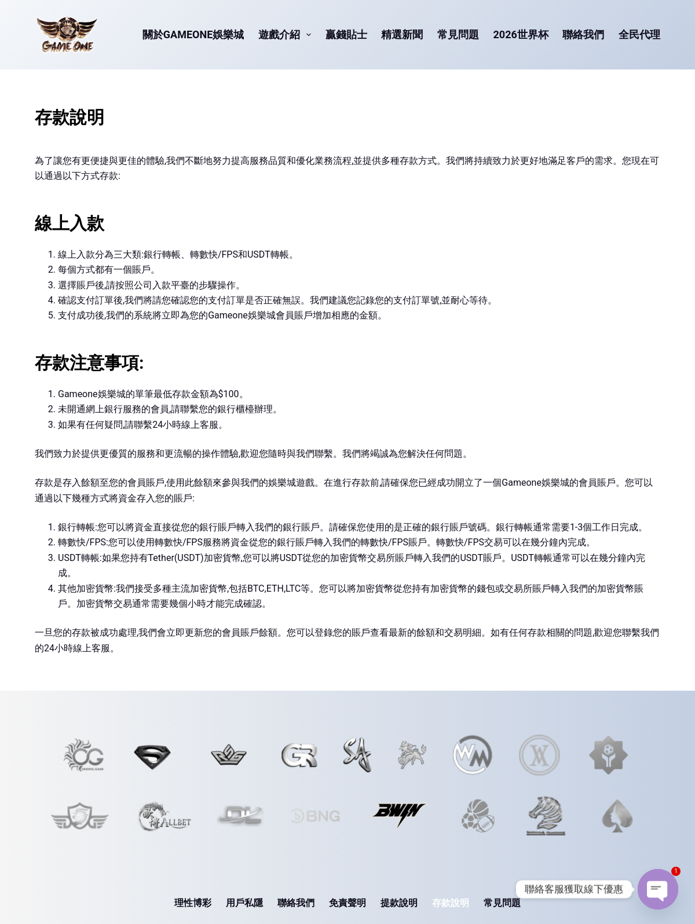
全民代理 (639, 34)
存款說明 (450, 902)
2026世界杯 (520, 34)
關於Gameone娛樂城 (193, 34)
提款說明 (399, 902)
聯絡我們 (583, 34)
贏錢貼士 (346, 34)
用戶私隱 (244, 902)
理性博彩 (192, 902)
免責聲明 (347, 902)
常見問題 (458, 34)
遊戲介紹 (287, 35)
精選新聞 (402, 34)
